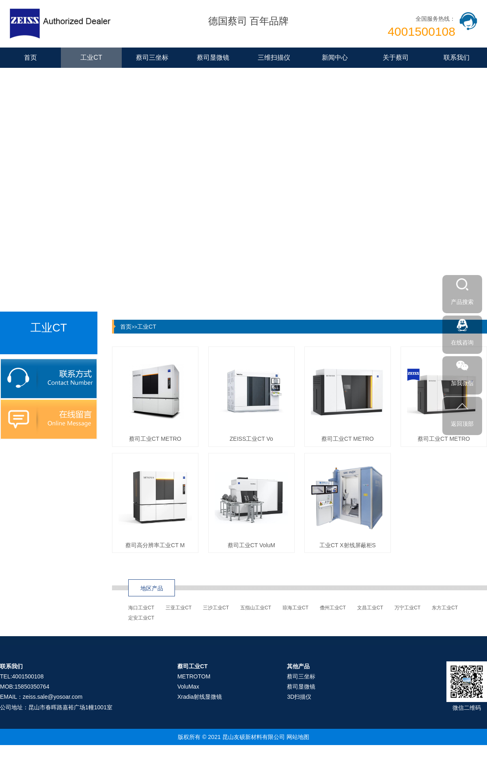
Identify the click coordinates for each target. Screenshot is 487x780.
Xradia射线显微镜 (199, 696)
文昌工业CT (370, 608)
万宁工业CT (407, 608)
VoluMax (188, 686)
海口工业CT (141, 608)
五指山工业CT (255, 608)
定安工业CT (141, 618)
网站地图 (298, 737)
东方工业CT (445, 608)
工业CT (91, 57)
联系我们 (457, 57)
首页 (30, 57)
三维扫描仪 (274, 57)
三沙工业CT (216, 608)
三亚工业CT (179, 608)
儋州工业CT (333, 608)
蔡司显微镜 (213, 57)
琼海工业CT (295, 608)
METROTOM (193, 676)
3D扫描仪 (299, 696)
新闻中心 (335, 57)
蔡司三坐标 (152, 57)
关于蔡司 (396, 57)
